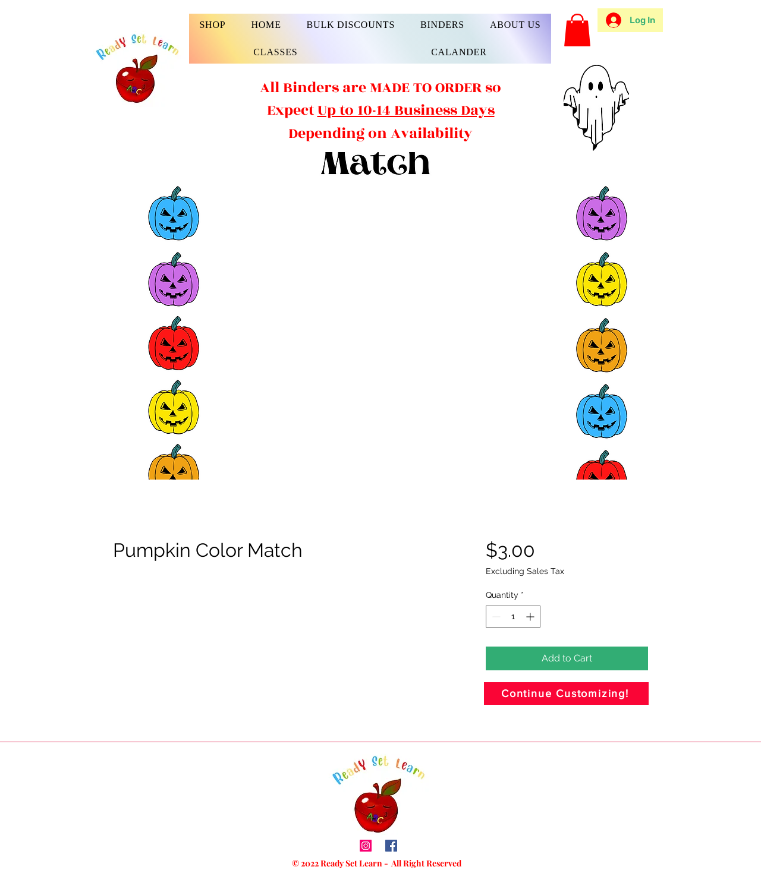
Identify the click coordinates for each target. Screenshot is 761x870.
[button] (212, 25)
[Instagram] (366, 846)
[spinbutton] (513, 616)
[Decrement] (495, 616)
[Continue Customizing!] (566, 693)
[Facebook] (391, 846)
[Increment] (531, 616)
